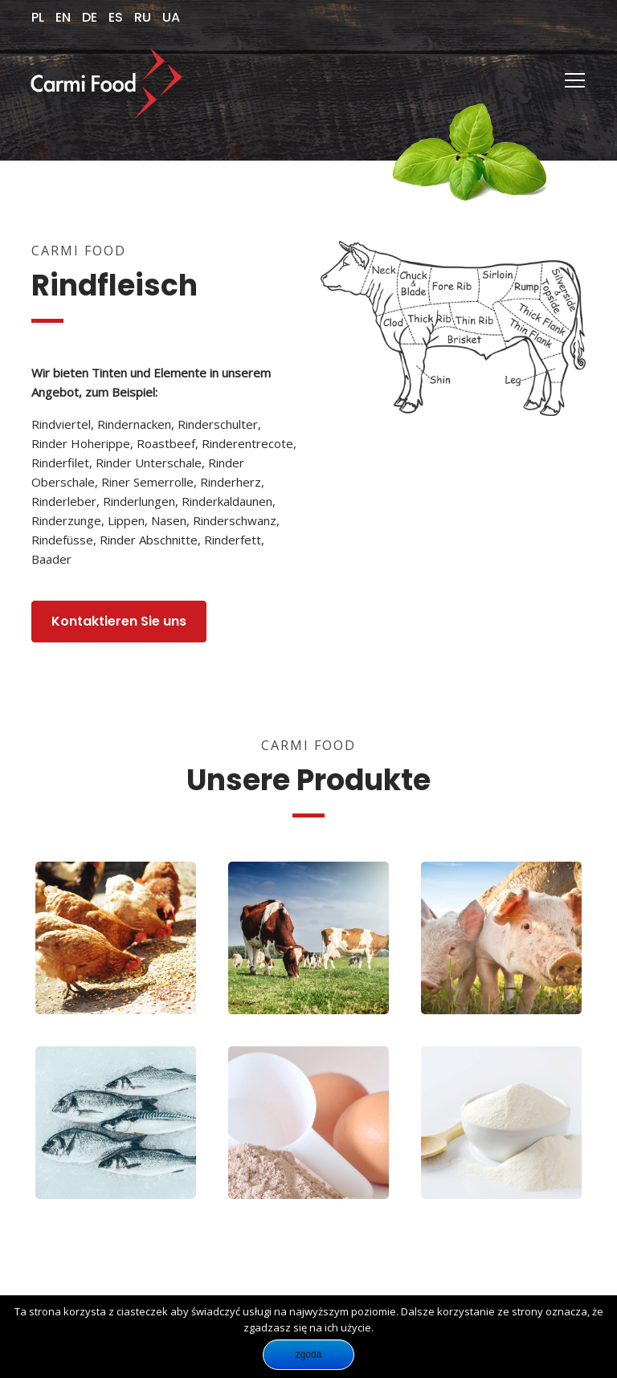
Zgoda (309, 1354)
